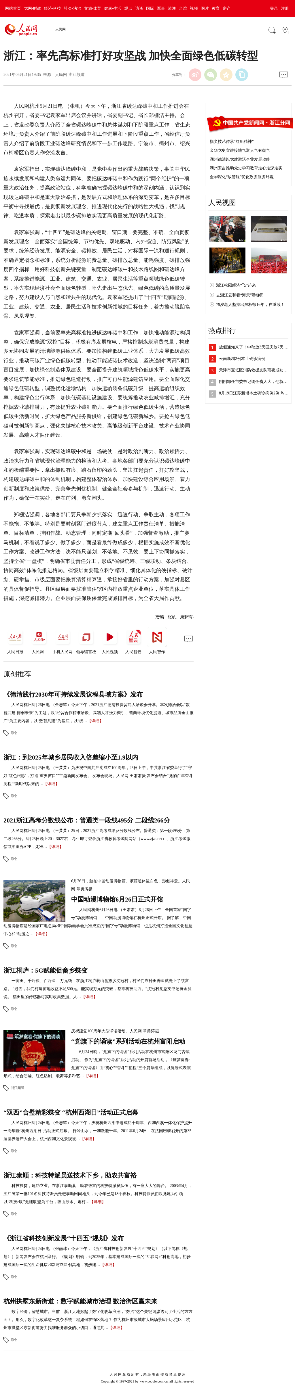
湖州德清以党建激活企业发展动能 (240, 159)
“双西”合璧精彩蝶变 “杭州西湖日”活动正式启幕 (70, 1112)
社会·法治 (72, 8)
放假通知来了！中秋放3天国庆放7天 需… (256, 347)
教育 (216, 8)
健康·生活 (112, 8)
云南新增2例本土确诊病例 (242, 358)
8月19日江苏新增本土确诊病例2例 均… (254, 393)
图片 (205, 8)
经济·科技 (52, 8)
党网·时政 (32, 8)
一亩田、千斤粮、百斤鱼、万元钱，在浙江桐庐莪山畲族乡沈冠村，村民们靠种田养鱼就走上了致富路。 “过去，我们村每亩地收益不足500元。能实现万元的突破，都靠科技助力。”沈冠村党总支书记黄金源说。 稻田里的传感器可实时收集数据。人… (97, 989)
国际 (150, 8)
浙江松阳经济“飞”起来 (236, 285)
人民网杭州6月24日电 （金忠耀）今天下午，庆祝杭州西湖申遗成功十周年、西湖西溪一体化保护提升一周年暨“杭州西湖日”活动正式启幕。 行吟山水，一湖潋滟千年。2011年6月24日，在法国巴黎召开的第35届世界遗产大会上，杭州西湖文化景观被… (97, 1131)
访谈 (139, 8)
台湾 (183, 8)
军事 (161, 8)
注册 (285, 8)
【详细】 (95, 721)
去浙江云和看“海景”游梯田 (240, 295)
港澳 (172, 8)
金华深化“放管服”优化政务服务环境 (242, 177)
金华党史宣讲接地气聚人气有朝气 (240, 150)
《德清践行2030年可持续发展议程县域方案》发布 (73, 694)
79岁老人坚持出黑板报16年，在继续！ (250, 304)
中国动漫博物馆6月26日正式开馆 (117, 899)
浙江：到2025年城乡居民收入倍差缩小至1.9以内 (70, 757)
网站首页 (13, 8)
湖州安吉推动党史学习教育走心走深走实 (246, 168)
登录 (274, 8)
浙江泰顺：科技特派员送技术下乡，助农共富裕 (70, 1175)
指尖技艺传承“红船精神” (232, 141)
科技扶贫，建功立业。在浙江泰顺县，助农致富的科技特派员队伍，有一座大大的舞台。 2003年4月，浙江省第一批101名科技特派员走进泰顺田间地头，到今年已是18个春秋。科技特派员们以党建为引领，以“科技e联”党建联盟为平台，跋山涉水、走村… (97, 1194)
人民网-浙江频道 (70, 74)
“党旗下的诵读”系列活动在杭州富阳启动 (128, 1041)
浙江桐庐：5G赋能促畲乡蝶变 (45, 970)
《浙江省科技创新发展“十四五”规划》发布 (63, 1238)
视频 (194, 8)
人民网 (60, 29)
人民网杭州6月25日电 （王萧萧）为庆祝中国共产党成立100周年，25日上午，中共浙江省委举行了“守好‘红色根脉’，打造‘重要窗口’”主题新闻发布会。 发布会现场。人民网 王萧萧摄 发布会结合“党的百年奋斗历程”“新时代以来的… (98, 776)
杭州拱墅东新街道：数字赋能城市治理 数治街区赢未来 (80, 1301)
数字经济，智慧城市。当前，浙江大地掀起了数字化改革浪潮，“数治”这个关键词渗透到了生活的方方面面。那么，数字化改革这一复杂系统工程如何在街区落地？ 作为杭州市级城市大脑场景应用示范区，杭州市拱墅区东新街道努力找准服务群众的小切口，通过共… (97, 1319)
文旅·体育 (92, 8)
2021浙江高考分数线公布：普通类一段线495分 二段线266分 (86, 820)
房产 (227, 8)
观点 (128, 8)
